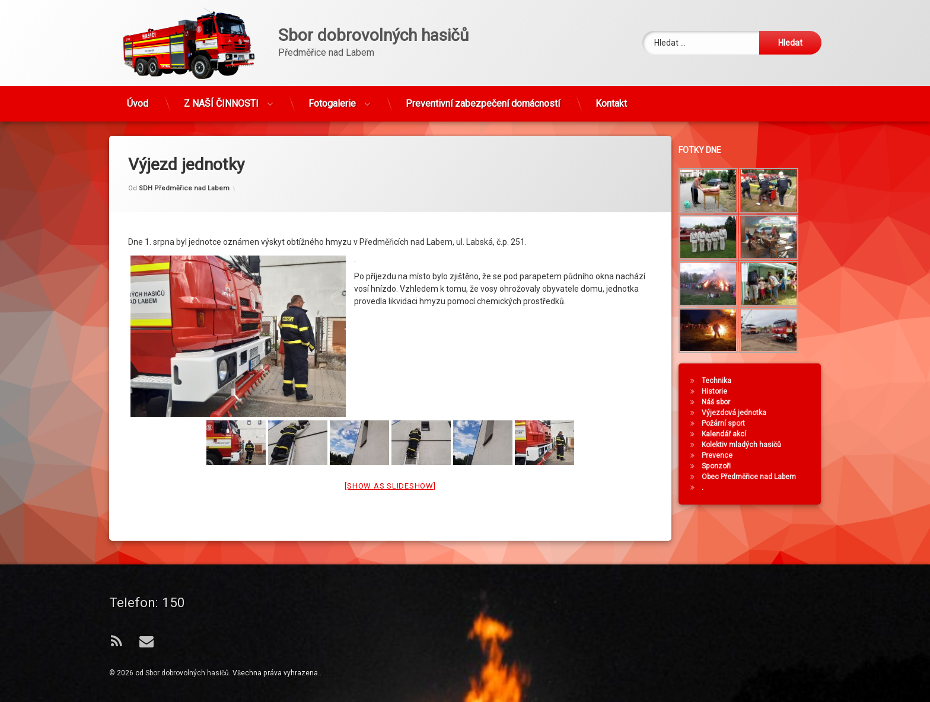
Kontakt (611, 96)
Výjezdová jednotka (742, 413)
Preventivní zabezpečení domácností (483, 96)
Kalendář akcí (732, 434)
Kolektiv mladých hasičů (749, 445)
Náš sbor (724, 402)
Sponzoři (724, 466)
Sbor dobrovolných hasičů (187, 673)
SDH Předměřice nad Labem (184, 164)
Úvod (137, 96)
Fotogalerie (332, 96)
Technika (725, 380)
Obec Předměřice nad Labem (757, 477)
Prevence (725, 455)
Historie (722, 391)
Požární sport (731, 423)
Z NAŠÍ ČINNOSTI (221, 96)
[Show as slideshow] (390, 462)
